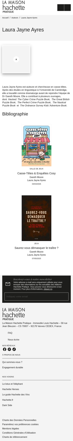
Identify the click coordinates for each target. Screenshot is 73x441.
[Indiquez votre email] (33, 297)
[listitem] (4, 349)
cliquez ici (48, 289)
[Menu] (64, 7)
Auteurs (14, 18)
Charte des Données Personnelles (19, 420)
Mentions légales (10, 428)
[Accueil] (14, 6)
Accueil (5, 18)
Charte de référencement (14, 437)
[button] (36, 362)
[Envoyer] (65, 296)
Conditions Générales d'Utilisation (19, 433)
